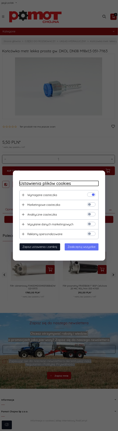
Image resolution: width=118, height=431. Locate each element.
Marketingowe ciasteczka (43, 204)
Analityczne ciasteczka (41, 214)
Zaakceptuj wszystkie (82, 246)
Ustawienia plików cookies (44, 183)
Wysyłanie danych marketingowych (50, 224)
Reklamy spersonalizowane (44, 234)
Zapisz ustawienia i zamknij (39, 246)
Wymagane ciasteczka (41, 195)
